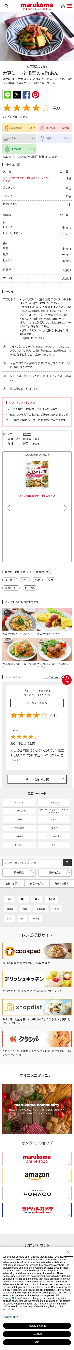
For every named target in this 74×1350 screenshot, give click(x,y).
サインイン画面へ (37, 703)
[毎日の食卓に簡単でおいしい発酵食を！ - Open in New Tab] (37, 963)
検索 (6, 6)
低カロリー (11, 588)
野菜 (25, 443)
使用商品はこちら (37, 66)
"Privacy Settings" (12, 1298)
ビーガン (30, 588)
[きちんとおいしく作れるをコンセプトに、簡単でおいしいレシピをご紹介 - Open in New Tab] (37, 1055)
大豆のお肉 (42, 572)
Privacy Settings (37, 1325)
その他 (36, 443)
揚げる (27, 439)
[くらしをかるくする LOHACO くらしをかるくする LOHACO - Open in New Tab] (37, 1193)
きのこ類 (41, 908)
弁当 (25, 580)
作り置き (10, 580)
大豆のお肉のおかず (16, 572)
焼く (37, 439)
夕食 (50, 580)
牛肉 (9, 899)
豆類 (57, 908)
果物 (9, 918)
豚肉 (23, 899)
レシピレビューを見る (15, 117)
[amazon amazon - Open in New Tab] (37, 1176)
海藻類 (10, 908)
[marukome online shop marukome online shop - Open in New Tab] (37, 1159)
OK (37, 1342)
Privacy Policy (10, 1317)
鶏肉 (37, 899)
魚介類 (52, 899)
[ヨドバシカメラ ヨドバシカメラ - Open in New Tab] (37, 1210)
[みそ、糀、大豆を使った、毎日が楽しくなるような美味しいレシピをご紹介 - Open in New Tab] (37, 1023)
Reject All (37, 1334)
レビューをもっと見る (37, 779)
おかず (27, 434)
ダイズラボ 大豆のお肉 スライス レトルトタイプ (27, 179)
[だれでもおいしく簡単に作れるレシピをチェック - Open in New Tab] (37, 991)
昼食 (37, 580)
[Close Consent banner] (68, 1252)
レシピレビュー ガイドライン (57, 677)
